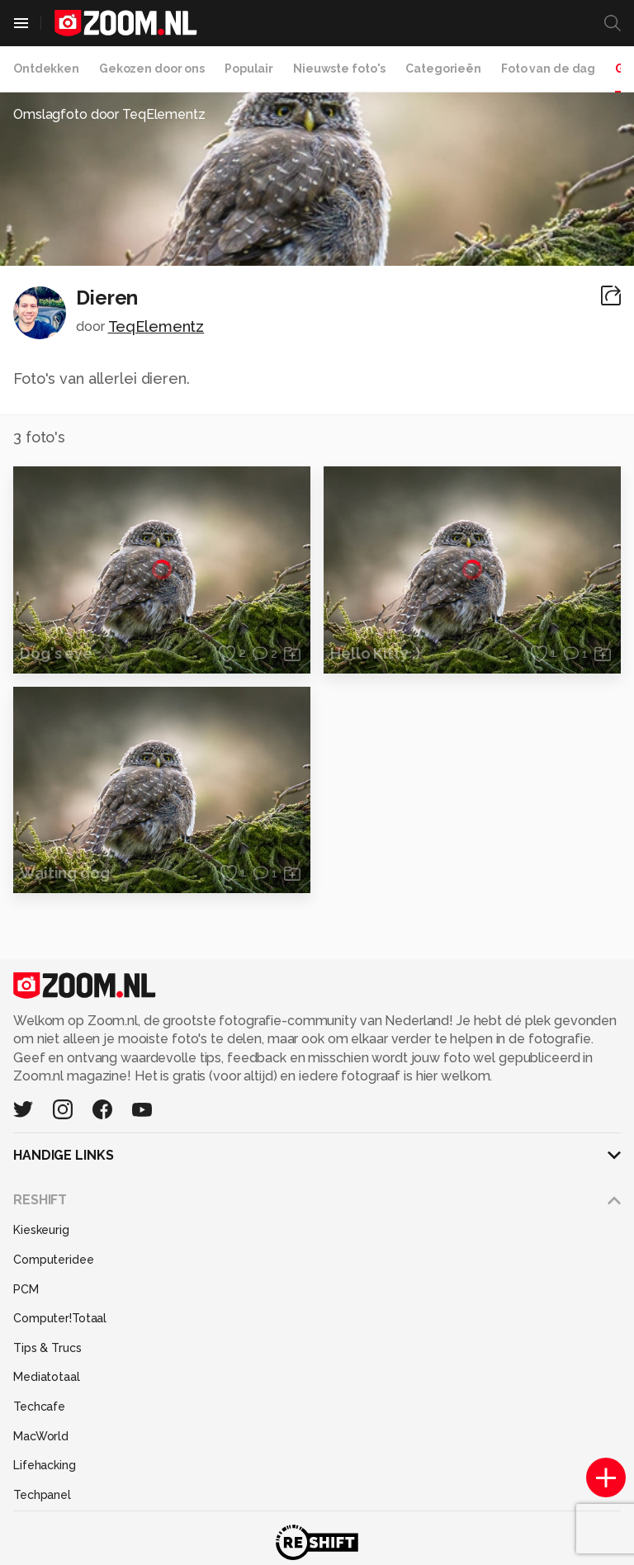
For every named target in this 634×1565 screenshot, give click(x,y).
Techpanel (42, 1494)
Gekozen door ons (152, 68)
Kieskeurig (41, 1229)
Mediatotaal (46, 1376)
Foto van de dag (548, 68)
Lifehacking (44, 1465)
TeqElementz (156, 326)
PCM (26, 1289)
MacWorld (41, 1436)
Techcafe (39, 1406)
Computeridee (53, 1259)
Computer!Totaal (59, 1318)
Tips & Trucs (47, 1348)
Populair (249, 68)
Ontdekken (46, 68)
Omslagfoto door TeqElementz (109, 114)
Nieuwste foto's (339, 68)
